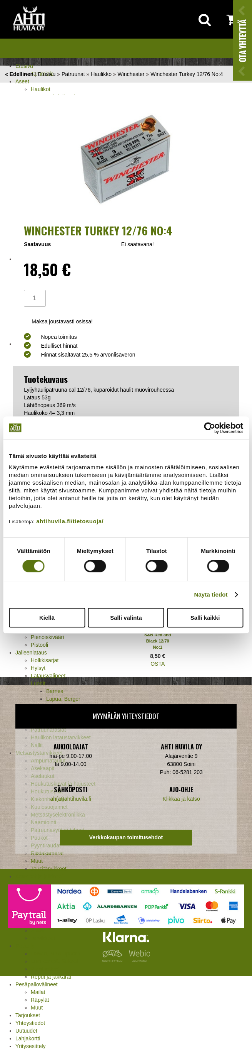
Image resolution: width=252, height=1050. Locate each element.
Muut (37, 1007)
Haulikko (101, 74)
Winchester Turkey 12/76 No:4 (186, 74)
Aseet (22, 81)
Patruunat (73, 74)
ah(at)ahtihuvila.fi (70, 799)
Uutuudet (26, 1031)
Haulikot (40, 89)
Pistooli (39, 645)
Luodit (38, 683)
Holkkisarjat (44, 660)
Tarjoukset (27, 1015)
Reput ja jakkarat (51, 977)
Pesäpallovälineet (36, 984)
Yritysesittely (30, 1046)
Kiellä (47, 617)
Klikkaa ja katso (181, 799)
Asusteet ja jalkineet (39, 876)
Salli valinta (126, 617)
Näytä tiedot (211, 594)
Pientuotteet (45, 969)
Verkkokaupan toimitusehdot (126, 837)
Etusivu (24, 66)
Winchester (131, 74)
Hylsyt (38, 668)
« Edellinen (19, 74)
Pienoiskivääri (47, 637)
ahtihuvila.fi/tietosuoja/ (69, 521)
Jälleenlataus (31, 652)
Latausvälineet (48, 676)
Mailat (38, 992)
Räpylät (40, 1000)
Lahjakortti (27, 1038)
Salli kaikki (205, 617)
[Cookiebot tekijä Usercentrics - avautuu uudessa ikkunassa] (209, 428)
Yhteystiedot (30, 1023)
